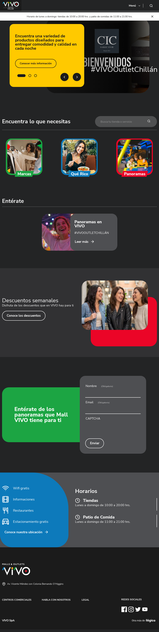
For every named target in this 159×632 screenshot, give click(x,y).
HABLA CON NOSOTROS (56, 602)
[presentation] (112, 430)
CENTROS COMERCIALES (16, 602)
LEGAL (85, 602)
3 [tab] (35, 75)
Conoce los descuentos (25, 318)
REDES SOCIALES (131, 602)
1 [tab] (21, 75)
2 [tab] (29, 75)
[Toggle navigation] (135, 5)
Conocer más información (35, 63)
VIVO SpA (8, 623)
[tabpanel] (79, 55)
